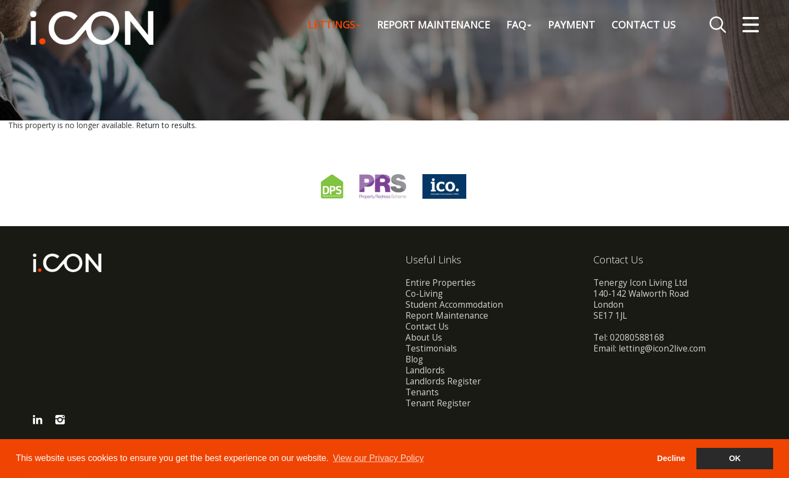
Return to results (165, 125)
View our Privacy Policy (378, 458)
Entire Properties (440, 283)
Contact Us (643, 24)
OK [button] (735, 458)
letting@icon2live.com (662, 348)
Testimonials (431, 348)
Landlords (425, 370)
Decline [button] (671, 458)
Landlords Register (443, 381)
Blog (414, 359)
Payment (571, 24)
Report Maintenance (433, 24)
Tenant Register (438, 403)
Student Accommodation (454, 304)
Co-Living (424, 294)
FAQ (518, 24)
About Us (423, 337)
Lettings (334, 24)
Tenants (422, 392)
